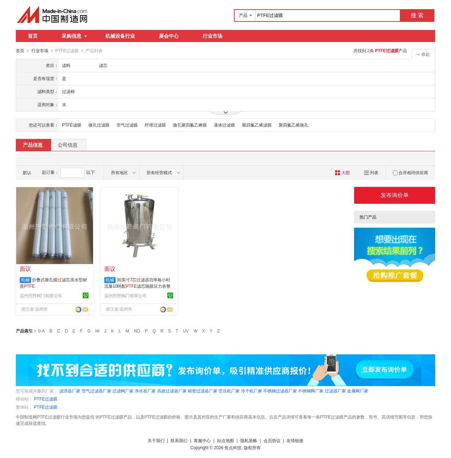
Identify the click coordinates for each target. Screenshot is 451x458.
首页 (33, 36)
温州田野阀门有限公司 (41, 295)
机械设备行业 (120, 36)
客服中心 (202, 440)
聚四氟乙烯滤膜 (257, 124)
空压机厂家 (229, 390)
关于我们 (156, 440)
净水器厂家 (145, 390)
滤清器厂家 (69, 390)
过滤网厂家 (123, 390)
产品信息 (33, 144)
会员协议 (272, 440)
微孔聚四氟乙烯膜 (190, 124)
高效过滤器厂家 (172, 390)
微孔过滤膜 (99, 124)
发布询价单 (395, 195)
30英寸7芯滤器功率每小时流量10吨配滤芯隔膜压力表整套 (137, 286)
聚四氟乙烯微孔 (293, 124)
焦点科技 (232, 447)
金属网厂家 (357, 390)
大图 (342, 172)
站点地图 (225, 440)
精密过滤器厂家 (202, 390)
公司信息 (68, 144)
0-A (41, 330)
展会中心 (169, 36)
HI (97, 330)
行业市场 (212, 36)
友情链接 (294, 440)
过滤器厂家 (335, 390)
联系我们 (179, 440)
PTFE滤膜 (71, 124)
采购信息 (74, 36)
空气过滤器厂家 (96, 390)
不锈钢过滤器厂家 (280, 390)
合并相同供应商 (410, 172)
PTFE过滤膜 (45, 398)
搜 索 (417, 15)
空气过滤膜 (127, 124)
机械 (25, 279)
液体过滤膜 (224, 124)
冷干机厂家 (251, 390)
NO (137, 330)
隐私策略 (248, 440)
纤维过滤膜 (155, 124)
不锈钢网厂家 (310, 390)
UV (186, 330)
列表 (371, 172)
